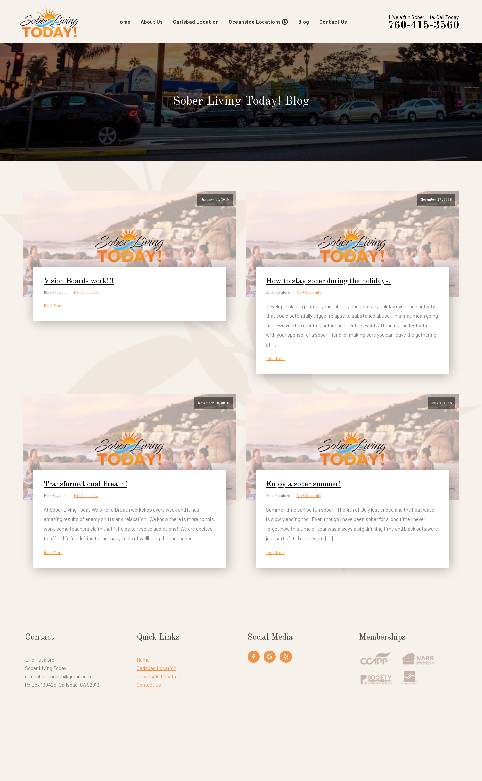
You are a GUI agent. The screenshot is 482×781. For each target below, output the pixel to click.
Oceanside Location (158, 676)
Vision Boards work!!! (79, 281)
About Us (152, 22)
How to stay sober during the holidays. (328, 281)
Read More (53, 306)
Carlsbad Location (196, 22)
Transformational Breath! (85, 484)
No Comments (86, 293)
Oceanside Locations (258, 21)
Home (123, 22)
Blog (303, 22)
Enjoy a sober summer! (303, 484)
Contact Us (333, 22)
